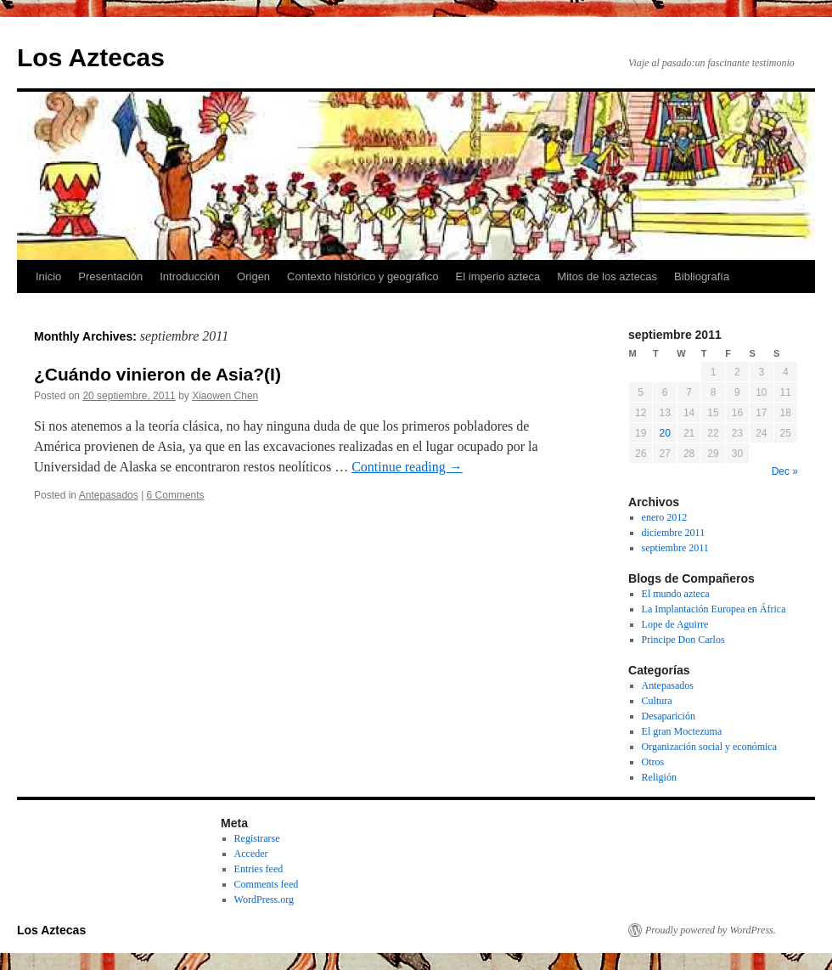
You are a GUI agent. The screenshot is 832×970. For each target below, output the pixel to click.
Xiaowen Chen (225, 396)
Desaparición (668, 716)
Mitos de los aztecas (607, 276)
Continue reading (407, 467)
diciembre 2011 (674, 533)
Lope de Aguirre (675, 624)
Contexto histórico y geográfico (362, 276)
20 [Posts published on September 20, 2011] (664, 433)
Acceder (251, 854)
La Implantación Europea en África (714, 609)
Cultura (657, 701)
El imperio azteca (498, 276)
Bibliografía (701, 276)
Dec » (785, 471)
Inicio (48, 276)
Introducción (190, 276)
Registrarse (257, 838)
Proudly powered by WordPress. (710, 930)
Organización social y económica (709, 747)
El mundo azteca (676, 594)
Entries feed (259, 869)
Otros (653, 762)
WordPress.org (264, 899)
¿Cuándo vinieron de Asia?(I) (157, 374)
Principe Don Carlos (683, 640)
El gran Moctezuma (682, 731)
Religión (659, 777)
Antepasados (108, 495)
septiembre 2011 (675, 548)
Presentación (110, 276)
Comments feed (266, 884)
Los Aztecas (91, 57)
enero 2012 (665, 517)
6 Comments (176, 495)
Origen (253, 276)
